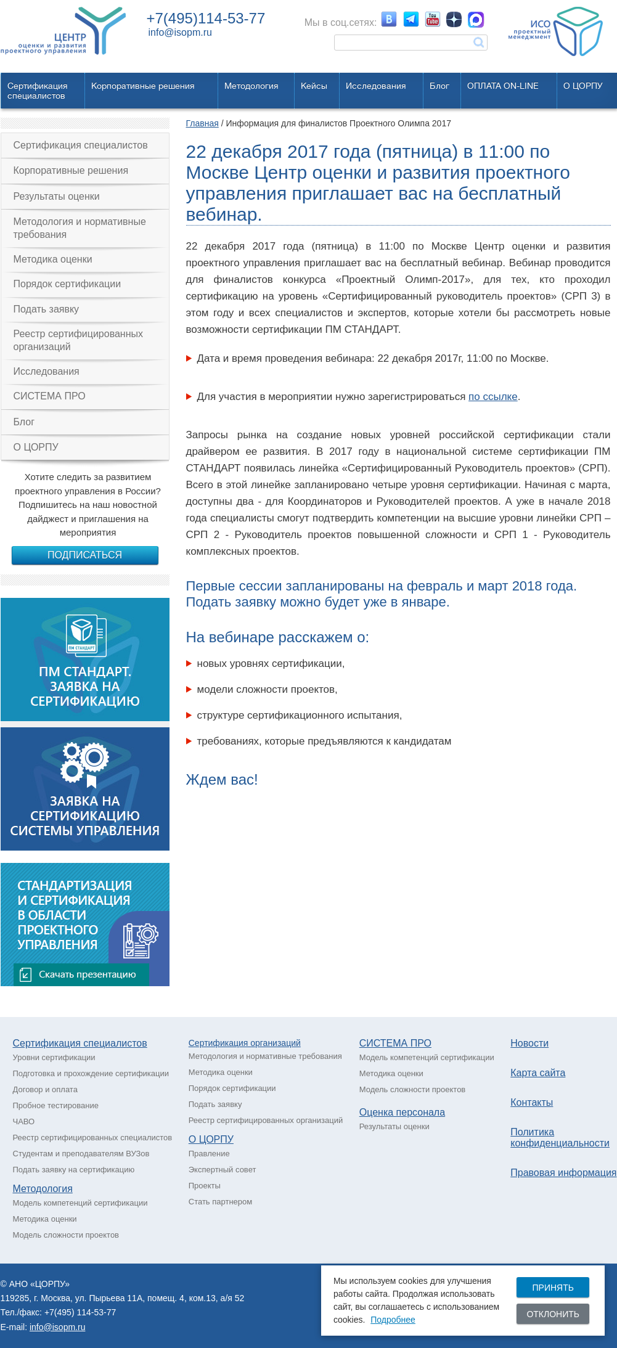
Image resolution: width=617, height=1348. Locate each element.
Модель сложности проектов (66, 1235)
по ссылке (493, 396)
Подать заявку (47, 309)
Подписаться (84, 555)
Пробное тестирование (56, 1105)
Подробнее (392, 1320)
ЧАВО (24, 1121)
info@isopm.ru (180, 32)
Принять (552, 1288)
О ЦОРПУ (583, 86)
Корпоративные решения (143, 86)
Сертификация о (222, 1043)
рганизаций (278, 1043)
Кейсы (314, 86)
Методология (251, 86)
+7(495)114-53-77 (206, 18)
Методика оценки (53, 259)
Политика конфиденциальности (560, 1137)
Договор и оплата (45, 1089)
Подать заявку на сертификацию (74, 1169)
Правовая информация (563, 1172)
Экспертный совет (222, 1169)
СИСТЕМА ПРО (50, 396)
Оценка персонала (402, 1112)
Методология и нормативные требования (80, 227)
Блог (439, 86)
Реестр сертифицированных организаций (79, 340)
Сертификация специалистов (81, 145)
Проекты (205, 1185)
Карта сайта (537, 1073)
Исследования (376, 86)
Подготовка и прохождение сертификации (91, 1073)
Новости (529, 1043)
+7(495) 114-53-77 (80, 1312)
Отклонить (552, 1314)
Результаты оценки (57, 196)
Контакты (531, 1102)
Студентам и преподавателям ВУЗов (81, 1153)
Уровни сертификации (54, 1057)
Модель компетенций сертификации (80, 1202)
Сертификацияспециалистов (37, 90)
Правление (209, 1153)
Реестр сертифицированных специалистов (93, 1137)
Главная (202, 123)
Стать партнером (220, 1201)
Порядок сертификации (67, 284)
